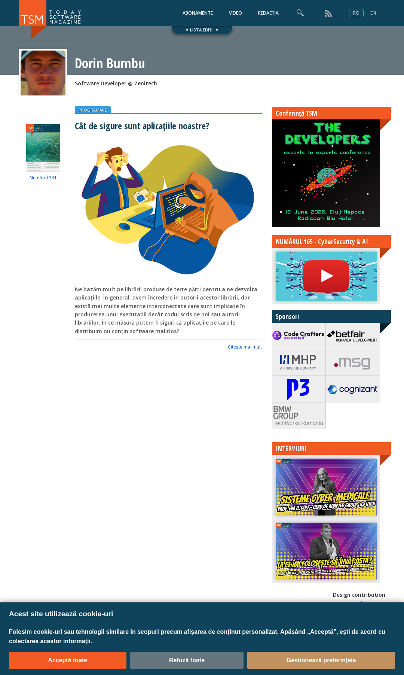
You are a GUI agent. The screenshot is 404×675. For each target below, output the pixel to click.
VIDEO (235, 13)
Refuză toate (187, 660)
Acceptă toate (67, 660)
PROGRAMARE (93, 110)
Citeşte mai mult (245, 347)
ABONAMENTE (198, 13)
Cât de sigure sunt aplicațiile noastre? (142, 125)
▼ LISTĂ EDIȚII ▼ (202, 30)
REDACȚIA (268, 13)
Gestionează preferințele (321, 660)
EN (373, 13)
